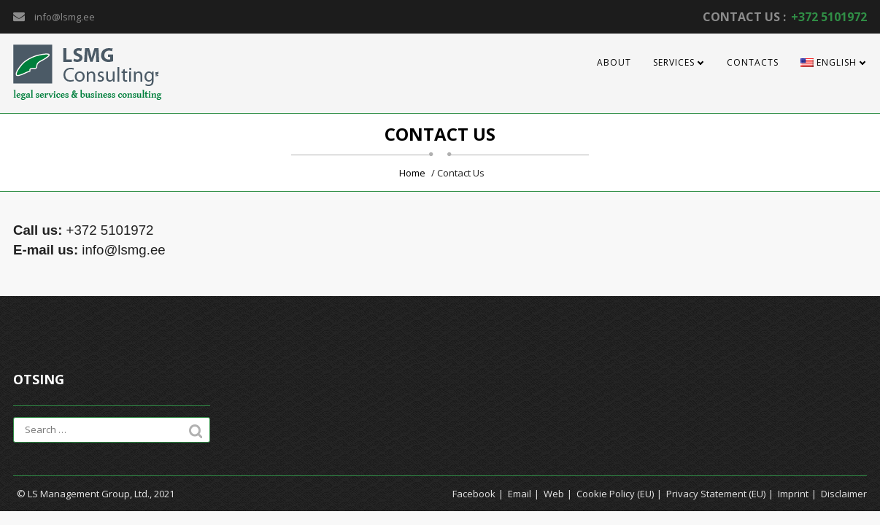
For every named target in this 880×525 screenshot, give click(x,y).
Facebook (473, 493)
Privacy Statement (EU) (715, 493)
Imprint (793, 493)
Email (519, 493)
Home (412, 172)
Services (674, 62)
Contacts (753, 62)
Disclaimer (844, 493)
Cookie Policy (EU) (615, 493)
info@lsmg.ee (64, 16)
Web (554, 493)
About (614, 62)
